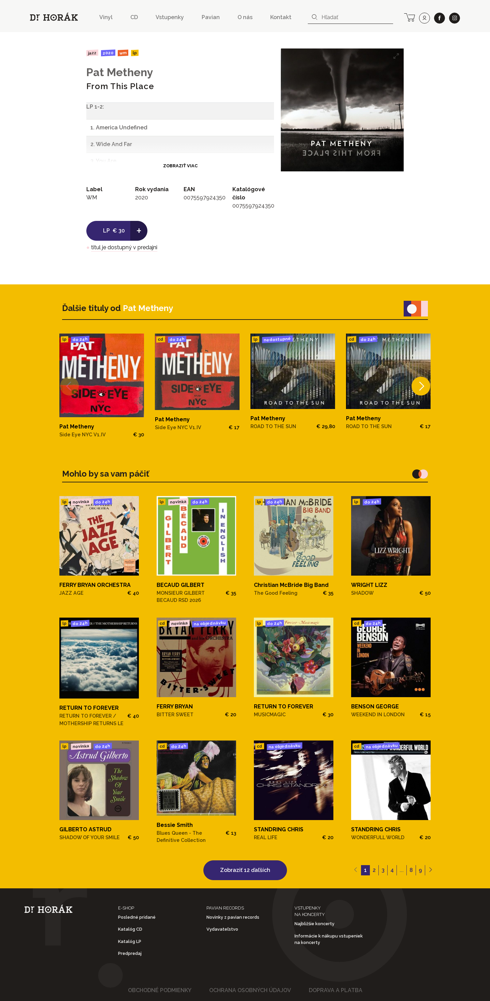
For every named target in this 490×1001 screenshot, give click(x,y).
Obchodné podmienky (159, 990)
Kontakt (280, 17)
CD (134, 17)
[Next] (421, 386)
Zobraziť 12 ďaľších (245, 870)
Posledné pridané (137, 917)
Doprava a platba (335, 990)
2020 (107, 53)
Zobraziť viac (180, 165)
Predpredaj (130, 953)
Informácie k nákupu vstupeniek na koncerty (328, 939)
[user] (424, 18)
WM (123, 52)
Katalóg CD (130, 929)
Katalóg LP (129, 941)
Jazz (92, 52)
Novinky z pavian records (232, 917)
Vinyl (106, 17)
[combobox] (350, 17)
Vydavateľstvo (222, 929)
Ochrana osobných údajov (250, 990)
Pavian (211, 17)
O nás (245, 17)
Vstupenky (170, 17)
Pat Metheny (119, 72)
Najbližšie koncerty (314, 923)
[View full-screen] (396, 56)
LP (135, 53)
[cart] (409, 16)
